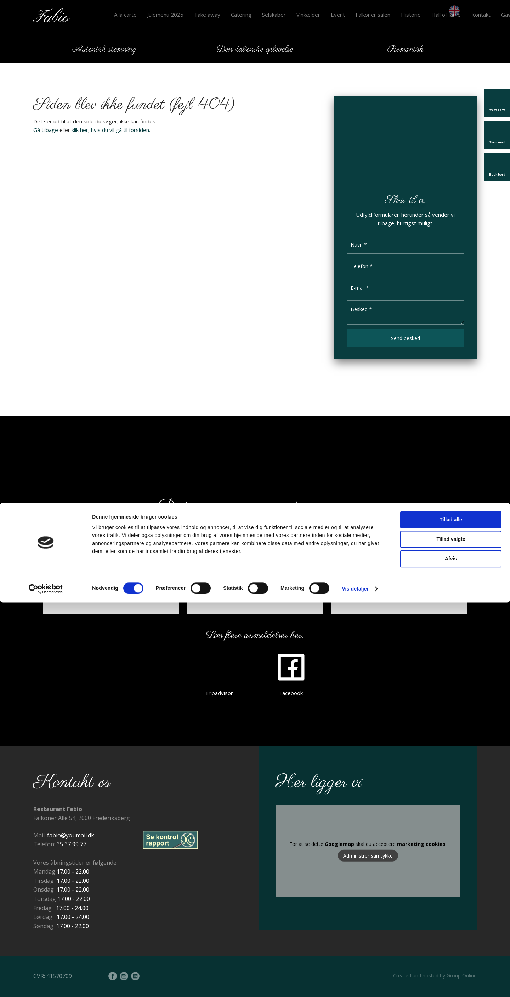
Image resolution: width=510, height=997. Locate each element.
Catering (241, 14)
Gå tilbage (45, 129)
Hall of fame (446, 14)
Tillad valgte (451, 934)
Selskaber (274, 14)
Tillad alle (451, 914)
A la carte (125, 14)
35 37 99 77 (71, 844)
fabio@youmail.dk (70, 835)
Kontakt (481, 14)
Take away (207, 14)
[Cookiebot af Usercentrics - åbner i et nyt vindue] (46, 983)
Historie (411, 14)
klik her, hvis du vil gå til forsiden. (111, 129)
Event (338, 14)
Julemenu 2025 (165, 14)
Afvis (451, 953)
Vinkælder (308, 14)
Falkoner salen (373, 14)
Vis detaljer (355, 983)
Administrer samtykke (368, 855)
